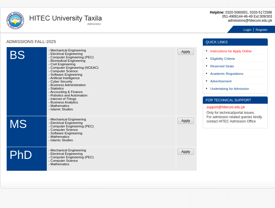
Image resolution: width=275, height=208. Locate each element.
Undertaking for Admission (229, 88)
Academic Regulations (226, 73)
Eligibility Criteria (222, 58)
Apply (185, 52)
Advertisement (221, 81)
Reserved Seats (222, 66)
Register (261, 29)
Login (247, 29)
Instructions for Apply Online (231, 51)
